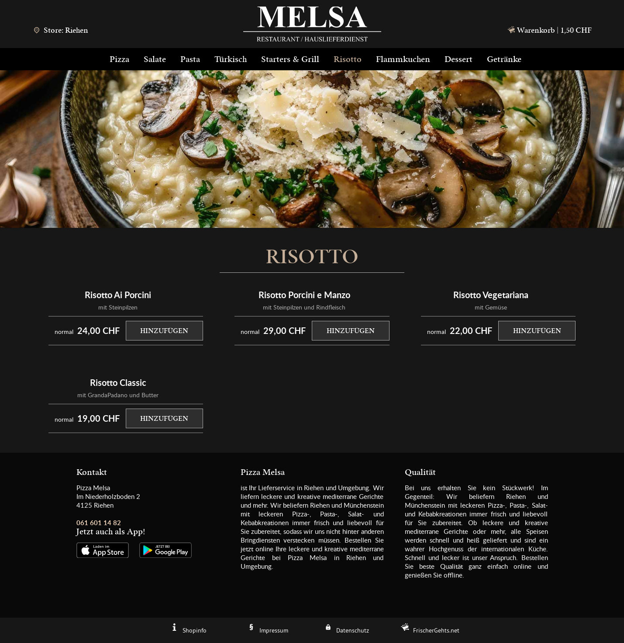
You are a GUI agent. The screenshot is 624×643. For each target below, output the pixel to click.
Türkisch (230, 59)
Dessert (458, 59)
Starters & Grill (290, 59)
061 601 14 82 (98, 522)
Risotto (348, 59)
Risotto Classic (118, 382)
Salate (155, 59)
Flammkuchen (403, 59)
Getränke (504, 59)
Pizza (119, 59)
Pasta (190, 59)
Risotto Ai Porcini (118, 295)
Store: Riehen (60, 30)
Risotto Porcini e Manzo (304, 295)
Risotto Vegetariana (490, 295)
